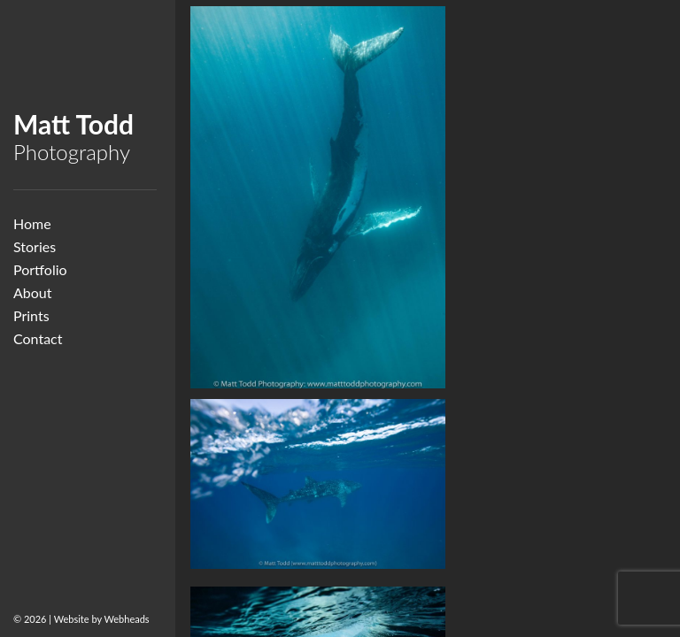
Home (32, 223)
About (32, 292)
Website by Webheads (102, 619)
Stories (34, 246)
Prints (31, 315)
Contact (37, 338)
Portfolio (40, 269)
